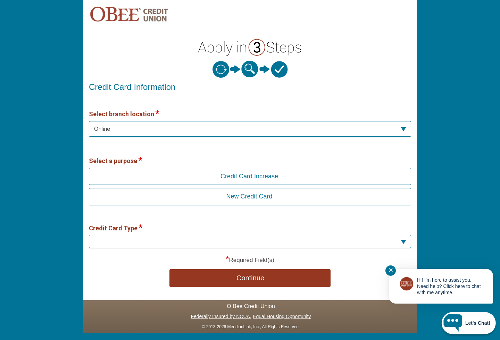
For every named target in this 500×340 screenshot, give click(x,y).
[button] (250, 129)
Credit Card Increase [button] (249, 176)
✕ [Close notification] (390, 270)
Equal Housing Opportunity (282, 316)
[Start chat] (469, 323)
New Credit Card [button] (249, 196)
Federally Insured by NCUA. (221, 316)
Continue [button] (250, 278)
